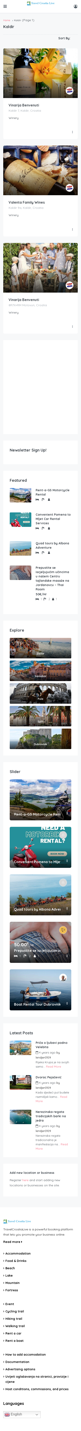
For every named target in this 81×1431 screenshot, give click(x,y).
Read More (53, 1066)
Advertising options (20, 1369)
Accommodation (18, 1253)
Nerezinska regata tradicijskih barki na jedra (51, 1116)
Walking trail (15, 1326)
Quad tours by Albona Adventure (52, 545)
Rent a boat (14, 1341)
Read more (12, 1242)
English (13, 1414)
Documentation (17, 1362)
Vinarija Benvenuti (24, 105)
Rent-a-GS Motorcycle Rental (53, 492)
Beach (10, 1268)
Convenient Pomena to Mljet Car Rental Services (53, 519)
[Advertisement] (40, 387)
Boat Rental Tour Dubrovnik (37, 1004)
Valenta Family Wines (27, 202)
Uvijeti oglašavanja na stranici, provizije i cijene (36, 1379)
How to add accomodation (25, 1355)
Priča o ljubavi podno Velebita (51, 1045)
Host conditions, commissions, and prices (36, 1389)
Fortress (11, 1290)
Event (9, 1304)
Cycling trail (14, 1311)
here (25, 1180)
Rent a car (13, 1333)
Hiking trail (13, 1319)
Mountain (12, 1283)
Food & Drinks (15, 1261)
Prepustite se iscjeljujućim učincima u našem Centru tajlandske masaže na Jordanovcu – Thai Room (52, 578)
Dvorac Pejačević (48, 1077)
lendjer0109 (43, 1057)
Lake (9, 1275)
